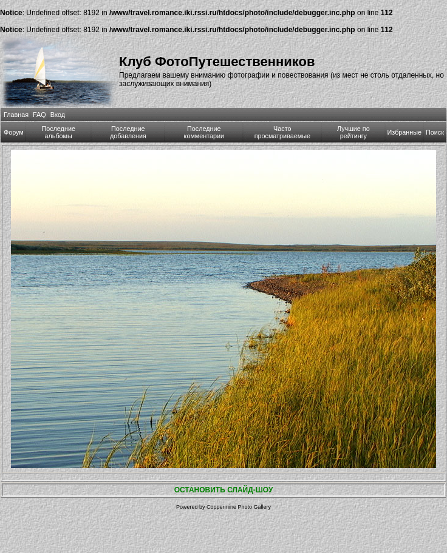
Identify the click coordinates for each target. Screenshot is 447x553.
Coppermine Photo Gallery (238, 507)
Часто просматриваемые (282, 132)
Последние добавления (128, 132)
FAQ (39, 114)
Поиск (435, 132)
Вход (57, 114)
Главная (16, 114)
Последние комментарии (204, 132)
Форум (14, 132)
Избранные (404, 132)
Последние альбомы (58, 132)
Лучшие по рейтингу (353, 132)
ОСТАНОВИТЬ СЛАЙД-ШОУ (223, 490)
